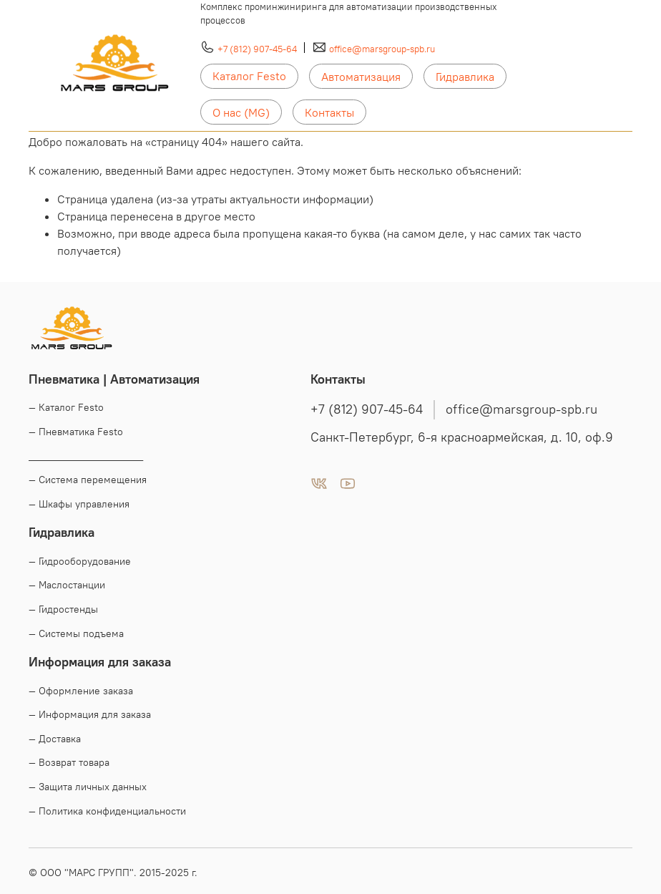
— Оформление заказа (81, 690)
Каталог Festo (249, 76)
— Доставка (55, 738)
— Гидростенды (63, 609)
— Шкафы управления (79, 503)
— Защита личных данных (88, 786)
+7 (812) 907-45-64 (257, 48)
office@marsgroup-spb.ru (382, 48)
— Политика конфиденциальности (107, 811)
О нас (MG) (241, 112)
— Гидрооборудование (80, 561)
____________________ (86, 456)
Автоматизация (361, 76)
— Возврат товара (69, 762)
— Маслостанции (67, 584)
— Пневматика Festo (76, 431)
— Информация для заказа (90, 714)
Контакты (329, 112)
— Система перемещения (88, 479)
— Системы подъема (76, 633)
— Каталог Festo (66, 407)
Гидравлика (465, 76)
